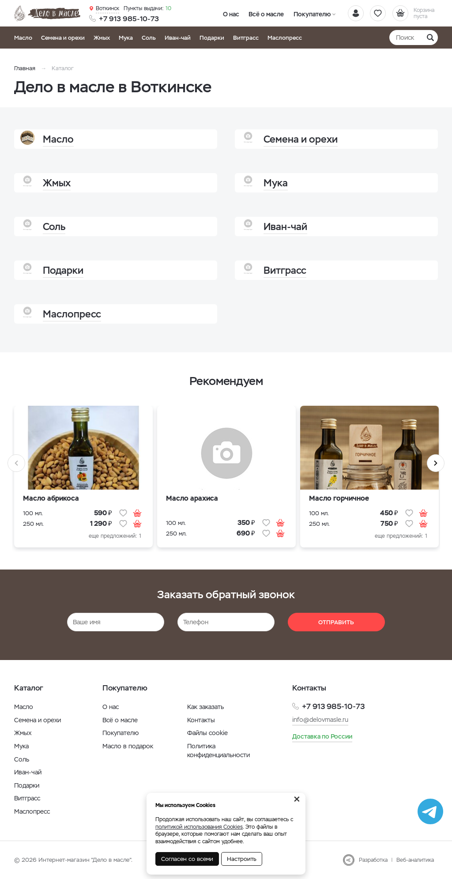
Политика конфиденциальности (218, 750)
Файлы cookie (207, 733)
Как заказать (205, 707)
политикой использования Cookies (199, 826)
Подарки (212, 37)
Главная (24, 68)
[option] (83, 479)
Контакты (201, 720)
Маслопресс (284, 37)
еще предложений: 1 (115, 536)
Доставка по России (322, 736)
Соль (149, 37)
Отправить (336, 622)
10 (147, 8)
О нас (230, 14)
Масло (23, 37)
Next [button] (435, 463)
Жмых (102, 37)
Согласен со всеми (187, 859)
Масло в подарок (127, 746)
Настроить (241, 859)
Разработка (373, 860)
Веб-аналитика (415, 860)
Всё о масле (262, 14)
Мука (126, 37)
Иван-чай (178, 37)
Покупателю (304, 14)
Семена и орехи (63, 37)
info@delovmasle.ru (320, 720)
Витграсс (246, 37)
